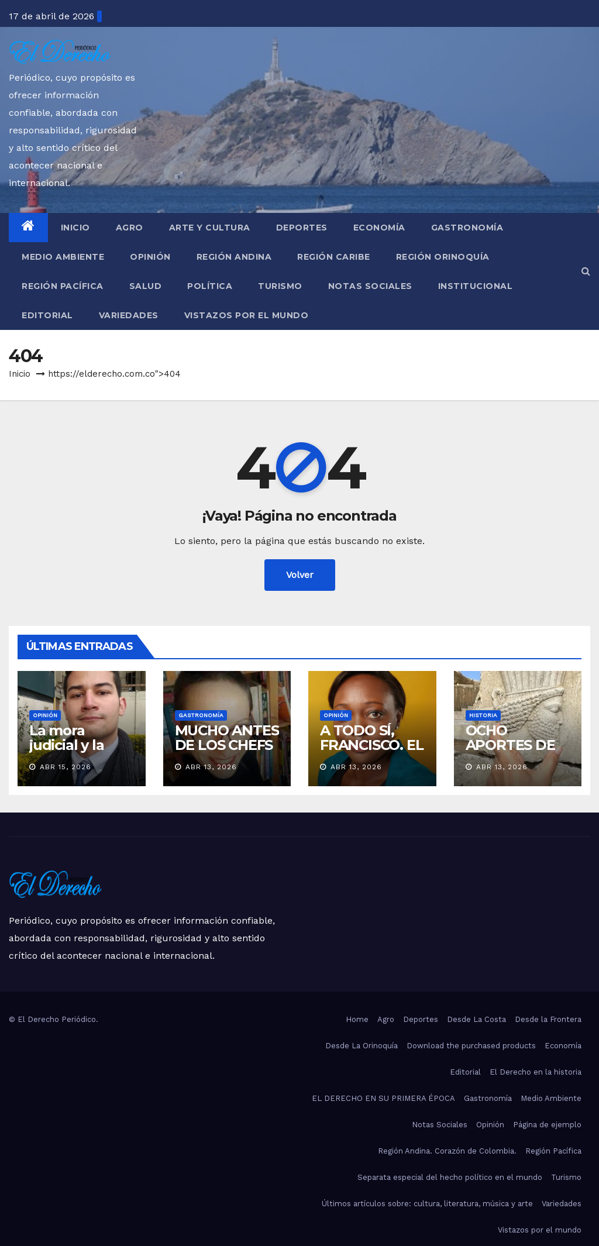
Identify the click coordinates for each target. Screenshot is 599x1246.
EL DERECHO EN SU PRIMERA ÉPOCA (383, 1098)
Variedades (129, 315)
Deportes (302, 227)
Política (209, 286)
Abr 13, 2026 (211, 767)
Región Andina (234, 257)
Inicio (75, 227)
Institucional (475, 286)
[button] (585, 271)
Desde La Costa (476, 1019)
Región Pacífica (63, 286)
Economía (379, 227)
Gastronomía (467, 227)
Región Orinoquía (443, 257)
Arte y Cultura (209, 227)
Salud (145, 286)
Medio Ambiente (63, 257)
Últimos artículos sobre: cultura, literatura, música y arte (427, 1203)
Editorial (47, 315)
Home (357, 1019)
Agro (129, 227)
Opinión (150, 257)
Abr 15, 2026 (65, 767)
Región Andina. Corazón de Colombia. (447, 1151)
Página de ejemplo (547, 1124)
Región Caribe (333, 257)
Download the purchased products (471, 1045)
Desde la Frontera (548, 1019)
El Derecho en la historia (535, 1072)
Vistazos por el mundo (246, 315)
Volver (300, 574)
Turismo (280, 286)
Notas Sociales (370, 286)
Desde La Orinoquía (361, 1045)
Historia (483, 715)
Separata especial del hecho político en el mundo (449, 1177)
